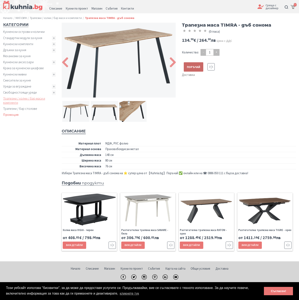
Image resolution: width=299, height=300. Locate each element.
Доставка (188, 75)
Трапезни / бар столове (20, 108)
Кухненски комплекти (18, 44)
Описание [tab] (74, 131)
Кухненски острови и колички (24, 32)
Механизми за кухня (17, 56)
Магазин (109, 268)
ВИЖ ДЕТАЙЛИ (74, 245)
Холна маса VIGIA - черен (78, 230)
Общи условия (200, 268)
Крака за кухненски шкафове (23, 68)
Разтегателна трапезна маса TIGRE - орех (264, 230)
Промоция (10, 114)
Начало (75, 268)
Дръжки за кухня (14, 50)
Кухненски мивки (15, 74)
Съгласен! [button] (278, 291)
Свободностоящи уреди (20, 92)
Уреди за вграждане (17, 86)
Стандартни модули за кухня (22, 38)
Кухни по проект (131, 268)
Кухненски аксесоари (18, 62)
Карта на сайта (175, 268)
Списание (92, 268)
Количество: (190, 52)
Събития (154, 268)
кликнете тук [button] (129, 293)
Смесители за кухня (17, 80)
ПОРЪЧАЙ (193, 67)
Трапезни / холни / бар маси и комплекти (24, 100)
